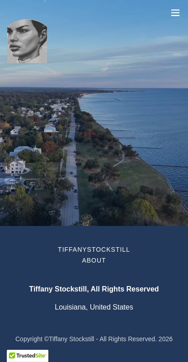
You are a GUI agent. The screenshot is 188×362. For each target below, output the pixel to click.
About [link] (94, 260)
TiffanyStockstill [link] (94, 249)
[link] (27, 12)
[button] (175, 13)
